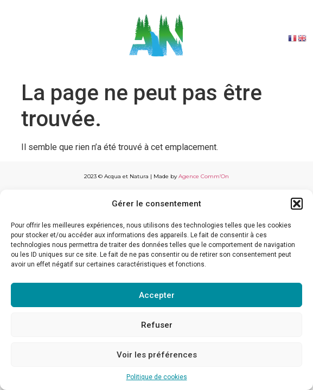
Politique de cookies (156, 377)
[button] (296, 203)
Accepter (157, 295)
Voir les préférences (157, 355)
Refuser (157, 325)
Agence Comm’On (203, 176)
